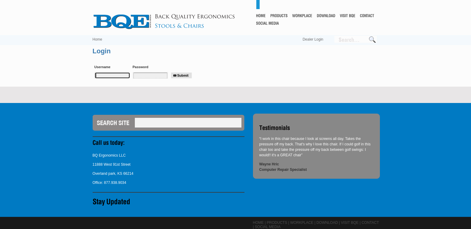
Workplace (301, 223)
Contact (370, 223)
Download (327, 223)
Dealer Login (312, 39)
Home (97, 39)
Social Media (268, 227)
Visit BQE (349, 223)
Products (277, 223)
